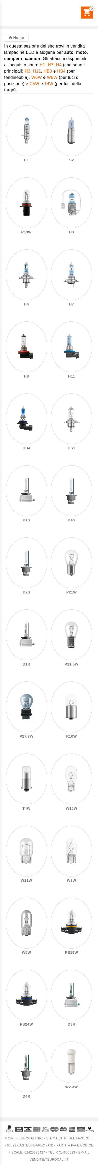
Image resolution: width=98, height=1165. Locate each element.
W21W (26, 880)
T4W (48, 83)
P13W (26, 232)
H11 (37, 71)
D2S (26, 592)
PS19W (71, 953)
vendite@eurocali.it (49, 1159)
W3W (71, 880)
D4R (26, 1096)
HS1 (71, 448)
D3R (71, 1024)
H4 (58, 65)
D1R (26, 664)
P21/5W (71, 664)
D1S (26, 520)
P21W (71, 592)
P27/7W (26, 736)
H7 (50, 65)
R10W (71, 736)
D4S (71, 520)
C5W (34, 83)
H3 (27, 71)
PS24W (26, 1024)
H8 (26, 376)
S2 (71, 160)
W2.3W (71, 1087)
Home (18, 38)
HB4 (61, 71)
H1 (42, 65)
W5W (52, 77)
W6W (36, 77)
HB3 (48, 71)
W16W (71, 808)
